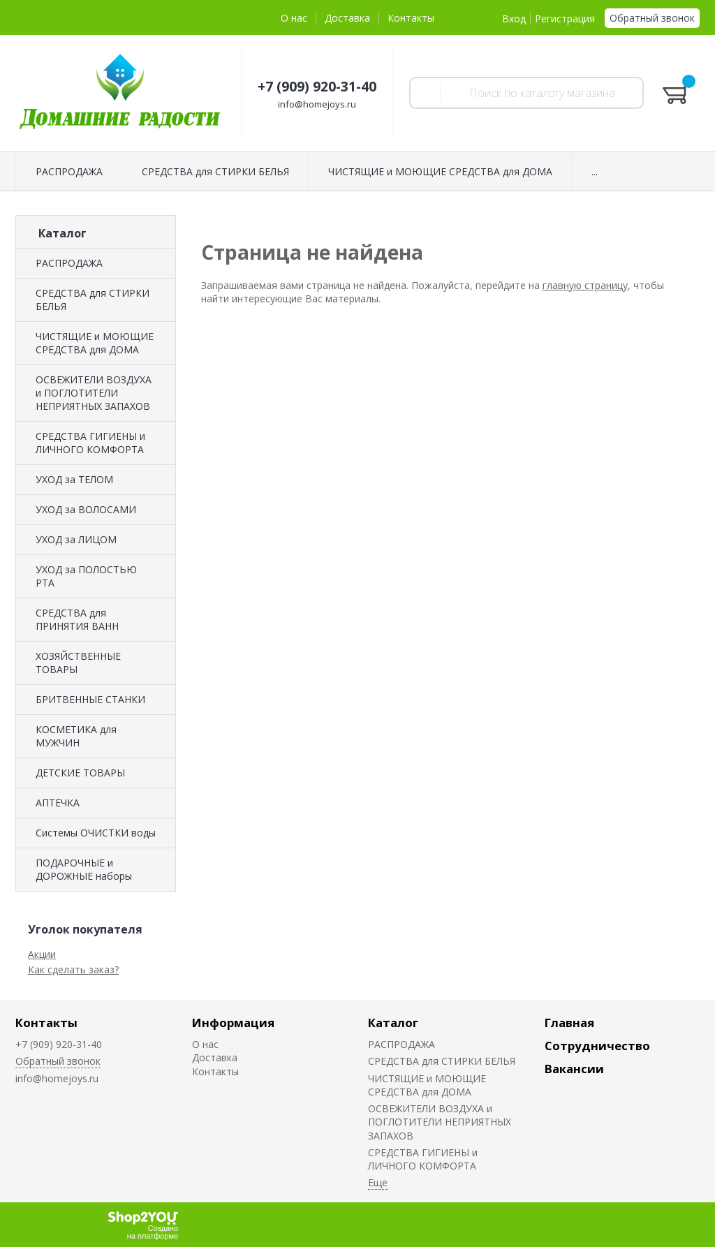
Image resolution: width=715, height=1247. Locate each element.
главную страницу (585, 285)
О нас (294, 17)
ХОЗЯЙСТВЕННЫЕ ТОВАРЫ (78, 662)
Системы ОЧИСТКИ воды (96, 832)
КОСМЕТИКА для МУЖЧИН (76, 736)
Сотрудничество (597, 1046)
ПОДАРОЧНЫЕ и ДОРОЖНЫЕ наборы (84, 869)
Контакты (411, 17)
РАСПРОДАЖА (69, 171)
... (594, 171)
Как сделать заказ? (73, 969)
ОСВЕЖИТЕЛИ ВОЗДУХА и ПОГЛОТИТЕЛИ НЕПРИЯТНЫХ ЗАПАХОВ (94, 393)
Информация (233, 1022)
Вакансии (574, 1069)
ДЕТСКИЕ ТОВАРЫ (80, 772)
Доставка (347, 17)
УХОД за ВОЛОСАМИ (86, 509)
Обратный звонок (652, 17)
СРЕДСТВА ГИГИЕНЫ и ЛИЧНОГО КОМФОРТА (90, 442)
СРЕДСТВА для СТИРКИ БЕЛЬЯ (215, 171)
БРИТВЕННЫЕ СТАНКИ (90, 699)
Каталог (393, 1022)
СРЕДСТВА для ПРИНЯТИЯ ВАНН (77, 619)
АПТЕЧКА (58, 802)
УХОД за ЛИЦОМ (76, 539)
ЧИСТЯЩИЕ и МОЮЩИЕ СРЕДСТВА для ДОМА (440, 171)
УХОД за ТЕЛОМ (74, 479)
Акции (42, 954)
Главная (569, 1022)
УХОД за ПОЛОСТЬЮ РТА (86, 576)
